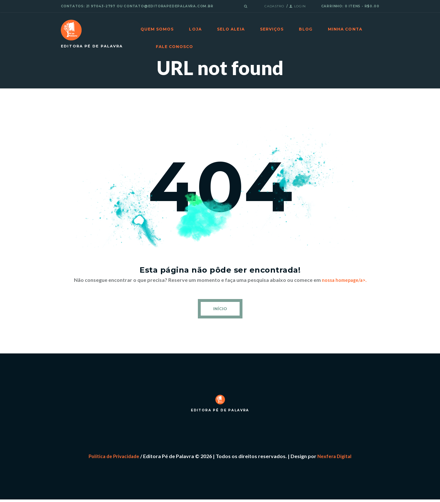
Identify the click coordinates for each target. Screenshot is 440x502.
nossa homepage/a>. (344, 280)
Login (300, 6)
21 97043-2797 (100, 6)
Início (220, 309)
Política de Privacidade (113, 458)
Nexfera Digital (336, 458)
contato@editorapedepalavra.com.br (168, 6)
